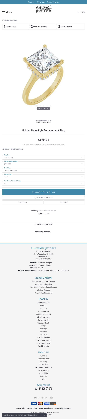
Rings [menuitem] (43, 326)
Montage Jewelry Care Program (43, 281)
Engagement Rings (10, 20)
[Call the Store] (43, 256)
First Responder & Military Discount (43, 287)
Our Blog (43, 376)
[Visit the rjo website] (51, 397)
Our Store (43, 356)
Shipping (23, 202)
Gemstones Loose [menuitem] (43, 343)
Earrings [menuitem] (43, 329)
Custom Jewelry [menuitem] (43, 320)
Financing (43, 361)
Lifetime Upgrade (43, 290)
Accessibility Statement (63, 408)
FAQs (43, 379)
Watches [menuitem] (43, 305)
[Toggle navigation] (6, 12)
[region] (43, 76)
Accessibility (43, 373)
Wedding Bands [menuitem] (43, 323)
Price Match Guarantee (43, 293)
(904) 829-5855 (43, 122)
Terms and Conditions (43, 367)
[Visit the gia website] (44, 397)
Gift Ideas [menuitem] (43, 308)
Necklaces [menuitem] (43, 334)
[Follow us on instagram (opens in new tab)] (50, 388)
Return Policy (20, 408)
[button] (31, 2)
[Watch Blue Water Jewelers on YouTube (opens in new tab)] (43, 388)
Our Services (43, 364)
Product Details (43, 224)
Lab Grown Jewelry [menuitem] (43, 317)
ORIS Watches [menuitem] (43, 311)
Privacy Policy (43, 370)
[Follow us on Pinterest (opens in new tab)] (47, 388)
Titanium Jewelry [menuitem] (43, 337)
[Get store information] (43, 259)
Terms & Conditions (46, 408)
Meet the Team (43, 359)
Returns (64, 202)
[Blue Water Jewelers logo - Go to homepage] (43, 9)
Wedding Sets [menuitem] (43, 346)
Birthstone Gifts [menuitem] (44, 303)
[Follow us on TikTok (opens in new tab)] (36, 388)
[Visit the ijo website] (36, 397)
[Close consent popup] (45, 415)
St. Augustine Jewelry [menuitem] (43, 340)
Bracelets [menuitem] (43, 331)
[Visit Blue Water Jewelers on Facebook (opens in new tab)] (40, 388)
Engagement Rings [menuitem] (43, 314)
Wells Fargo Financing (43, 284)
